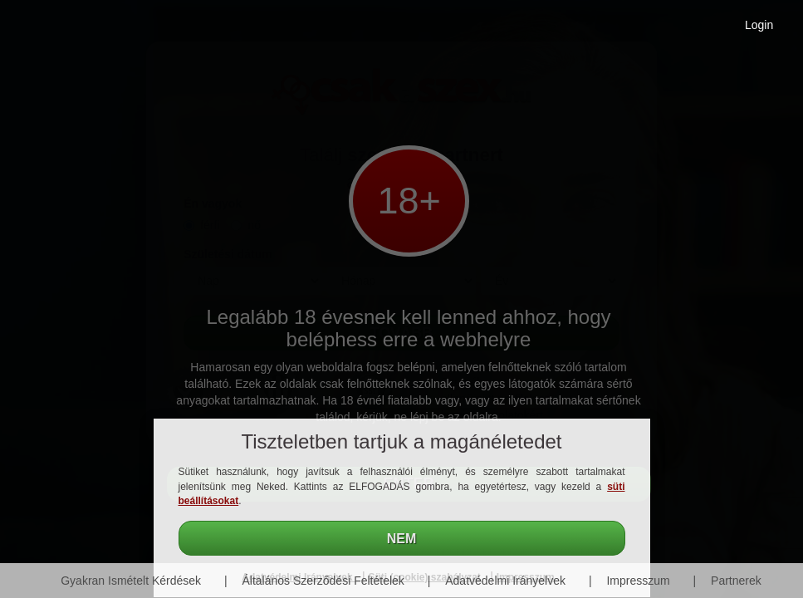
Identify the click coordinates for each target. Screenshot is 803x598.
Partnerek (736, 580)
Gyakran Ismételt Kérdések (131, 580)
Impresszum (637, 580)
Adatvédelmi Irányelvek (505, 580)
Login (759, 25)
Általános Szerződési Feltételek (323, 580)
